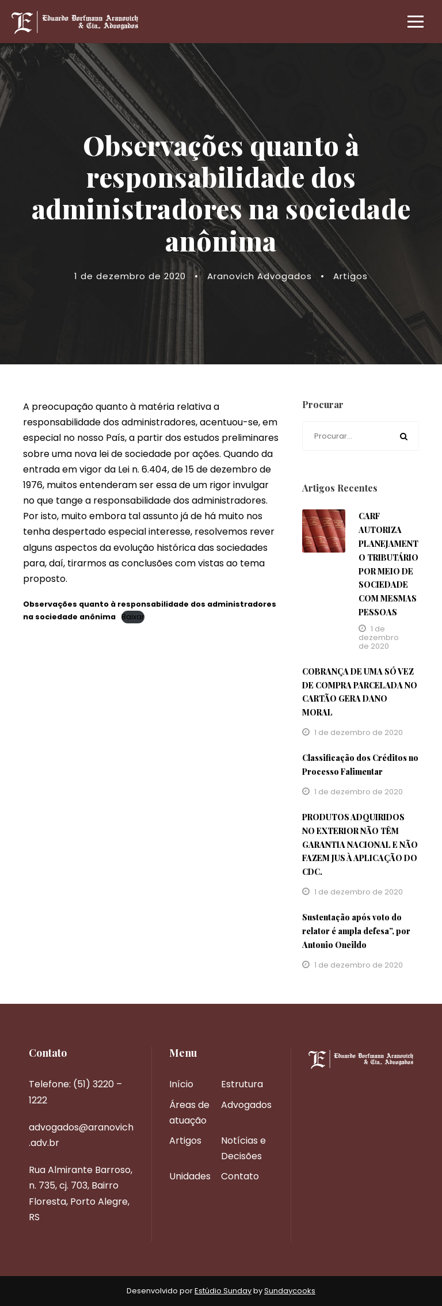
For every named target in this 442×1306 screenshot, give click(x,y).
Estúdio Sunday (223, 1290)
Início (181, 1084)
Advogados (246, 1104)
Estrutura (242, 1084)
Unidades (190, 1176)
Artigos (350, 276)
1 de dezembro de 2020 (130, 276)
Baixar (132, 617)
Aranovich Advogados (259, 276)
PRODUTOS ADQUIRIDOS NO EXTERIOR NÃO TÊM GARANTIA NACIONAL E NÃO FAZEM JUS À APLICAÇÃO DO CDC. (360, 844)
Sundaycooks (289, 1290)
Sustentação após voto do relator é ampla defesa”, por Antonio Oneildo (356, 931)
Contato (240, 1176)
